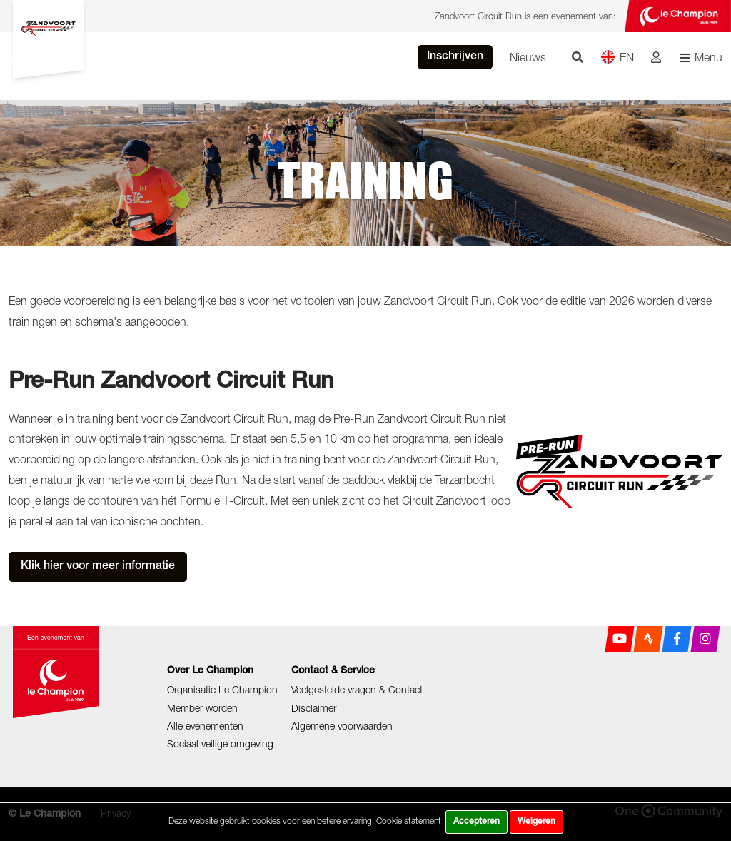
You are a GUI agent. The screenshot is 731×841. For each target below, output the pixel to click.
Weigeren (536, 821)
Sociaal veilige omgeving (220, 743)
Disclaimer (313, 708)
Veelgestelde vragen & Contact (357, 689)
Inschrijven (455, 57)
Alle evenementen (205, 726)
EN (617, 56)
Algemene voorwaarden (342, 726)
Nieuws (528, 57)
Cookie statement (408, 820)
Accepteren (476, 821)
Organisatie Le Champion (222, 689)
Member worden (202, 708)
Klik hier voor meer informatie (98, 567)
